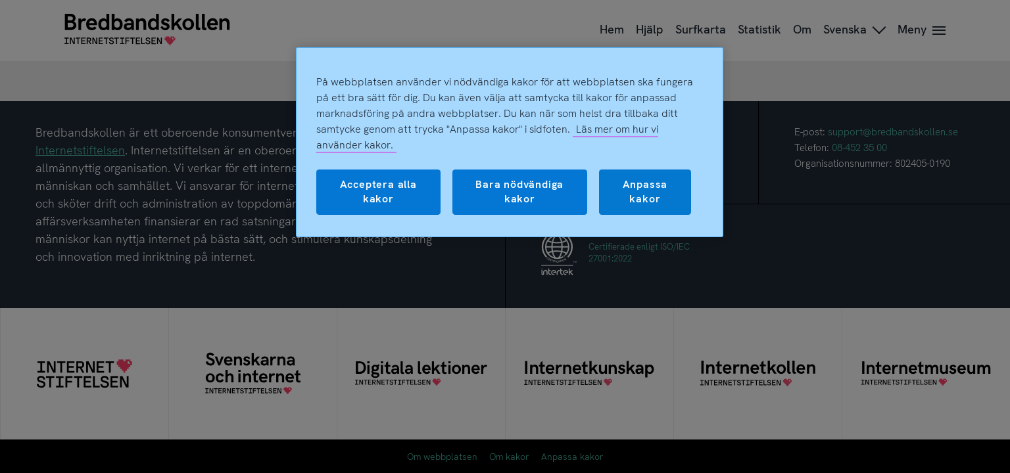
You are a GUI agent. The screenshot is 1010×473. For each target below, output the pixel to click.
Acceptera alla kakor (378, 191)
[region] (509, 142)
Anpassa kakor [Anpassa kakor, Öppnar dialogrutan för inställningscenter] (645, 191)
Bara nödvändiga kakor (519, 191)
